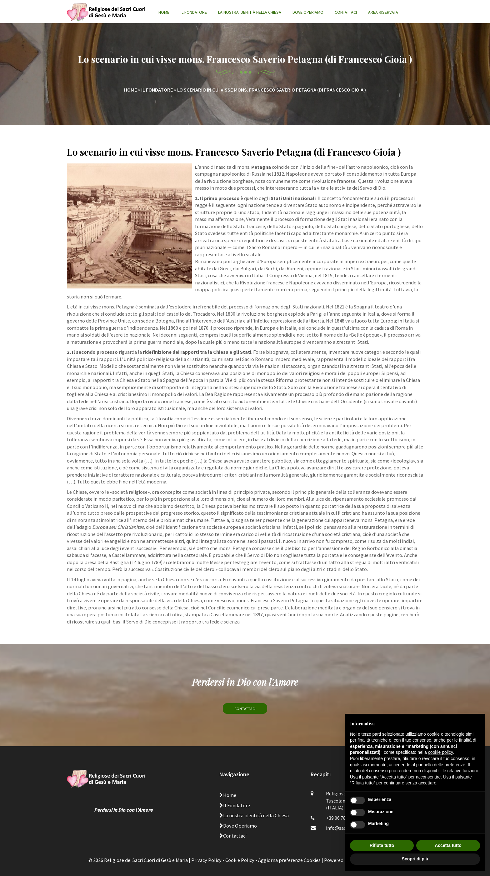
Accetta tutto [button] (448, 845)
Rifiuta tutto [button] (382, 845)
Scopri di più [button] (415, 858)
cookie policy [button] (440, 752)
